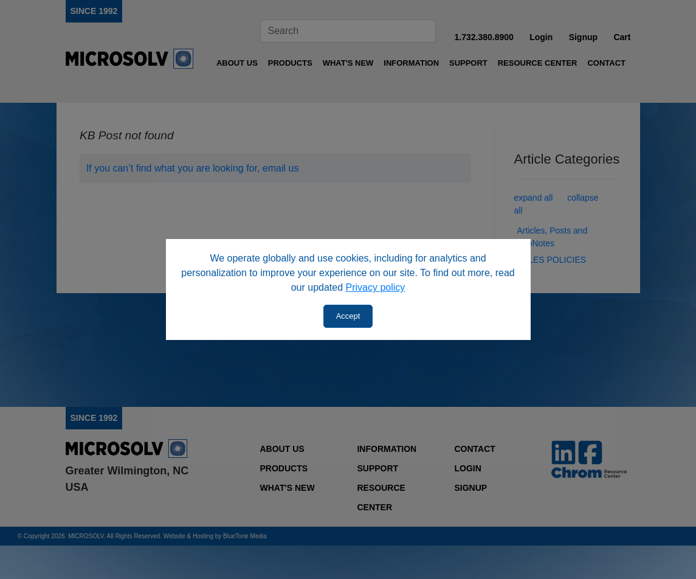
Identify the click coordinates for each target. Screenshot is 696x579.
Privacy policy (375, 287)
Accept (348, 316)
